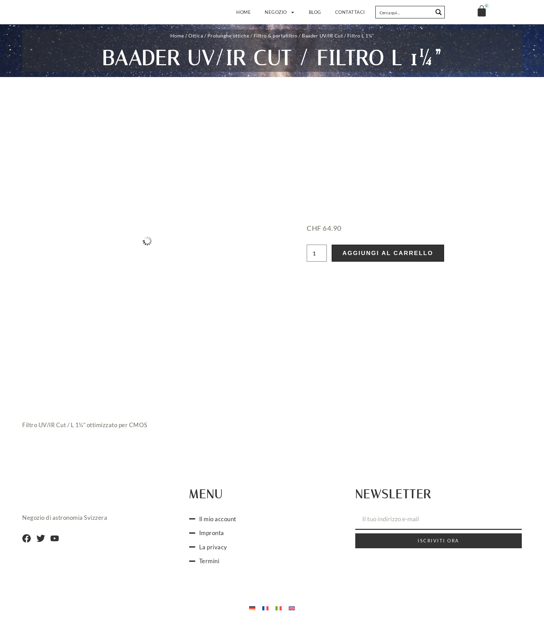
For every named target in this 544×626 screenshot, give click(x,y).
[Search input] (405, 12)
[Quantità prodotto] (317, 253)
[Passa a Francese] (265, 608)
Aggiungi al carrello (387, 253)
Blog (315, 12)
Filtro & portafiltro (276, 36)
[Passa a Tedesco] (252, 608)
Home (243, 12)
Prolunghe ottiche (228, 36)
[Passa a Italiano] (278, 608)
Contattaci (350, 12)
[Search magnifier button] (438, 12)
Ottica (195, 36)
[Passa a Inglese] (291, 608)
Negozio (280, 12)
